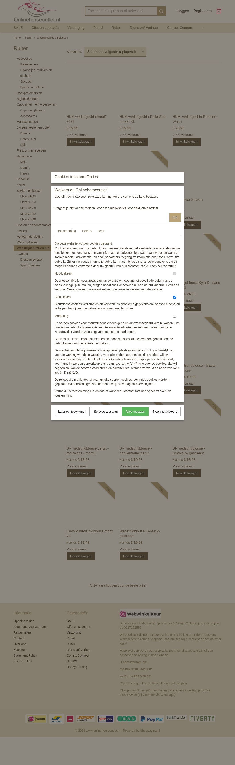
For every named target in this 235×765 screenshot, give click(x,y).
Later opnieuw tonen (72, 451)
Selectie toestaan (106, 451)
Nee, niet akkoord (165, 451)
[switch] (174, 313)
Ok (175, 256)
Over (101, 270)
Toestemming (66, 270)
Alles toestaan (135, 451)
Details (87, 270)
